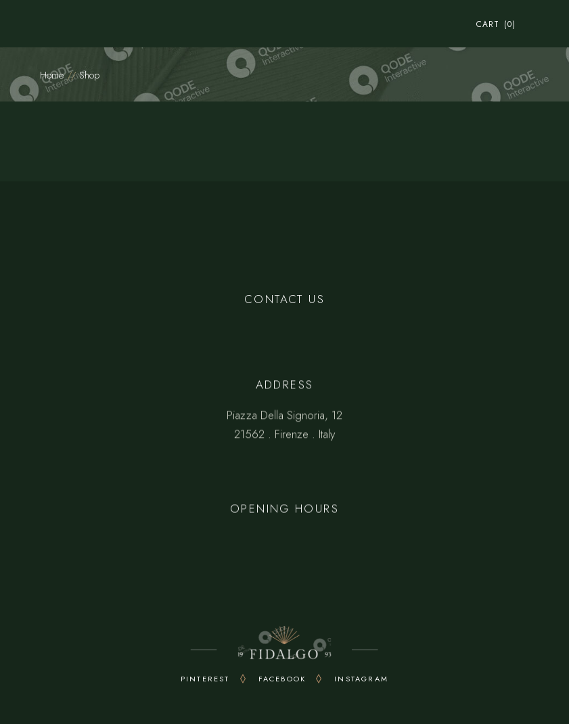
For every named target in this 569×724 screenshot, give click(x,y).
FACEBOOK (282, 678)
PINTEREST (205, 678)
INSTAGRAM (361, 678)
